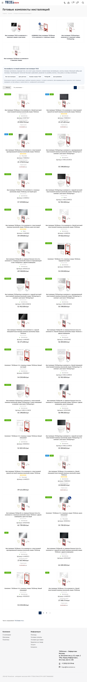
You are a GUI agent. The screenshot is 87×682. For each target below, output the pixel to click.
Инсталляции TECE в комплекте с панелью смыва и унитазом (16, 36)
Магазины (6, 637)
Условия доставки (37, 640)
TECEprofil (47, 76)
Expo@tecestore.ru (68, 667)
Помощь (33, 635)
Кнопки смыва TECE (35, 76)
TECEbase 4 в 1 (19, 620)
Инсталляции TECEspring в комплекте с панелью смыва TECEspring (70, 37)
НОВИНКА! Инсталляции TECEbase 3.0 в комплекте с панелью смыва (43, 36)
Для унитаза (22, 76)
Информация (36, 632)
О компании (7, 635)
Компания (6, 632)
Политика (6, 640)
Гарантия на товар (37, 642)
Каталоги (34, 647)
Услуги (33, 644)
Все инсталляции (10, 76)
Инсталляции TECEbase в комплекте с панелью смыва (16, 59)
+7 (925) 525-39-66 (68, 663)
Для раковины (57, 76)
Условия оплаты (36, 637)
